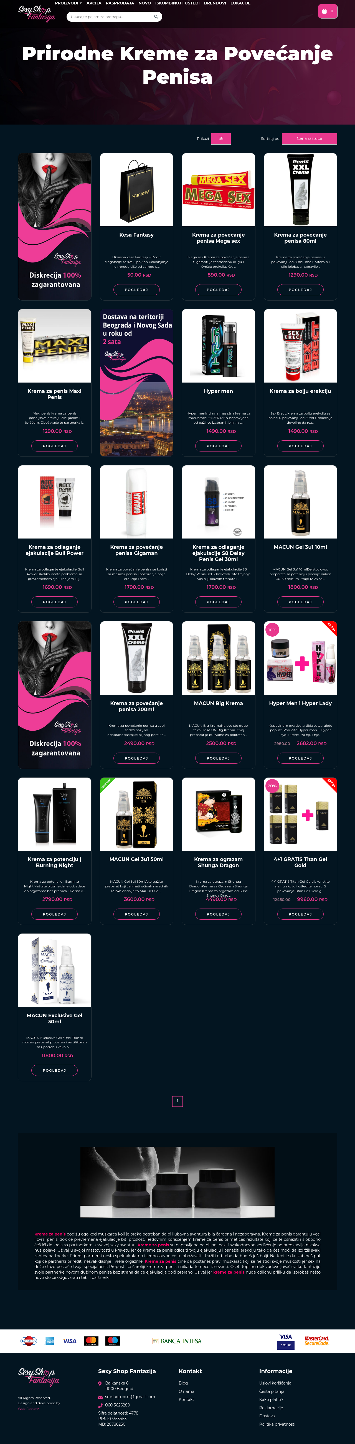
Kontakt (186, 1399)
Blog (183, 1383)
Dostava (267, 1415)
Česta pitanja (272, 1391)
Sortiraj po (270, 138)
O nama (186, 1391)
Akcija (94, 3)
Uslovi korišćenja (275, 1383)
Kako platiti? (271, 1399)
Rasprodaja (120, 3)
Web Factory (28, 1408)
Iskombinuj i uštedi (177, 3)
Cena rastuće (309, 138)
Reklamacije (271, 1407)
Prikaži (203, 138)
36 (221, 138)
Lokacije (240, 3)
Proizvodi (68, 3)
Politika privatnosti (277, 1424)
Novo (144, 3)
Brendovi (215, 3)
